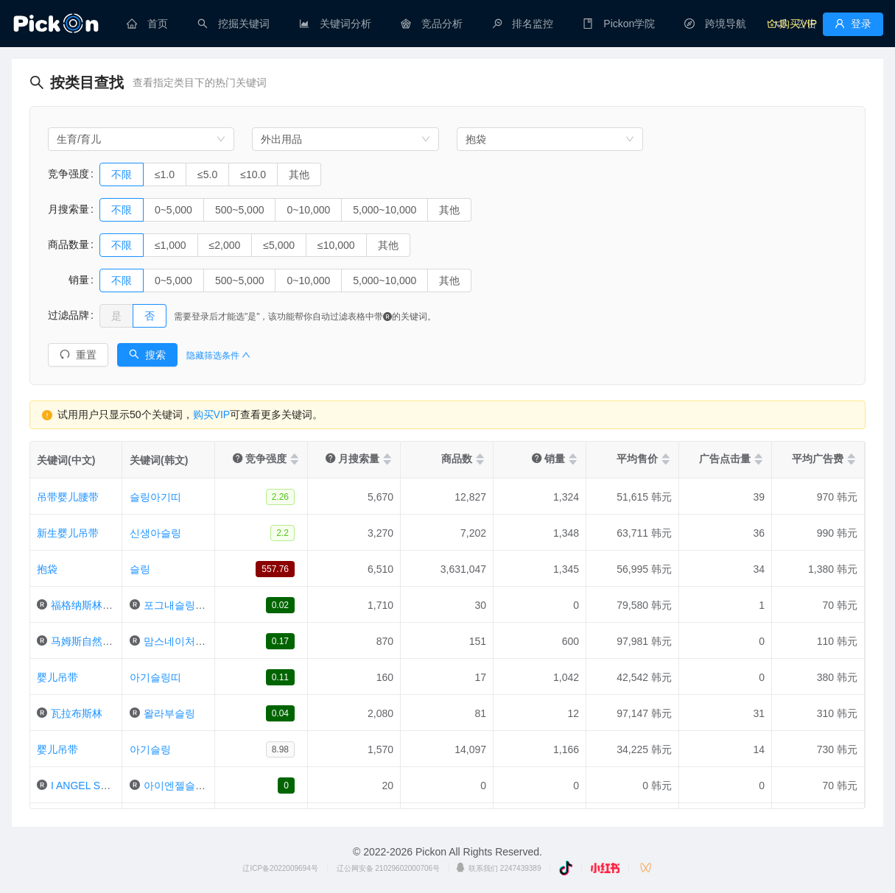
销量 (68, 280)
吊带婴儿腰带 (68, 497)
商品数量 (68, 244)
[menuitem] (147, 23)
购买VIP (212, 414)
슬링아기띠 (155, 497)
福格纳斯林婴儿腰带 (97, 605)
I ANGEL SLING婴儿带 (103, 785)
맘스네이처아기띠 (185, 641)
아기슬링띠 (155, 677)
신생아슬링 (155, 533)
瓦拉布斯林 (76, 713)
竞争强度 (68, 174)
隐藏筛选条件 (218, 355)
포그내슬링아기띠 (185, 605)
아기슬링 (150, 749)
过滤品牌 (68, 315)
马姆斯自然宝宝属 (92, 641)
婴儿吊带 (57, 677)
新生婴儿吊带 (68, 533)
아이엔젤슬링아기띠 (190, 785)
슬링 (140, 569)
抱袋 (47, 569)
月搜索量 (68, 209)
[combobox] (141, 139)
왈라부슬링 (169, 713)
